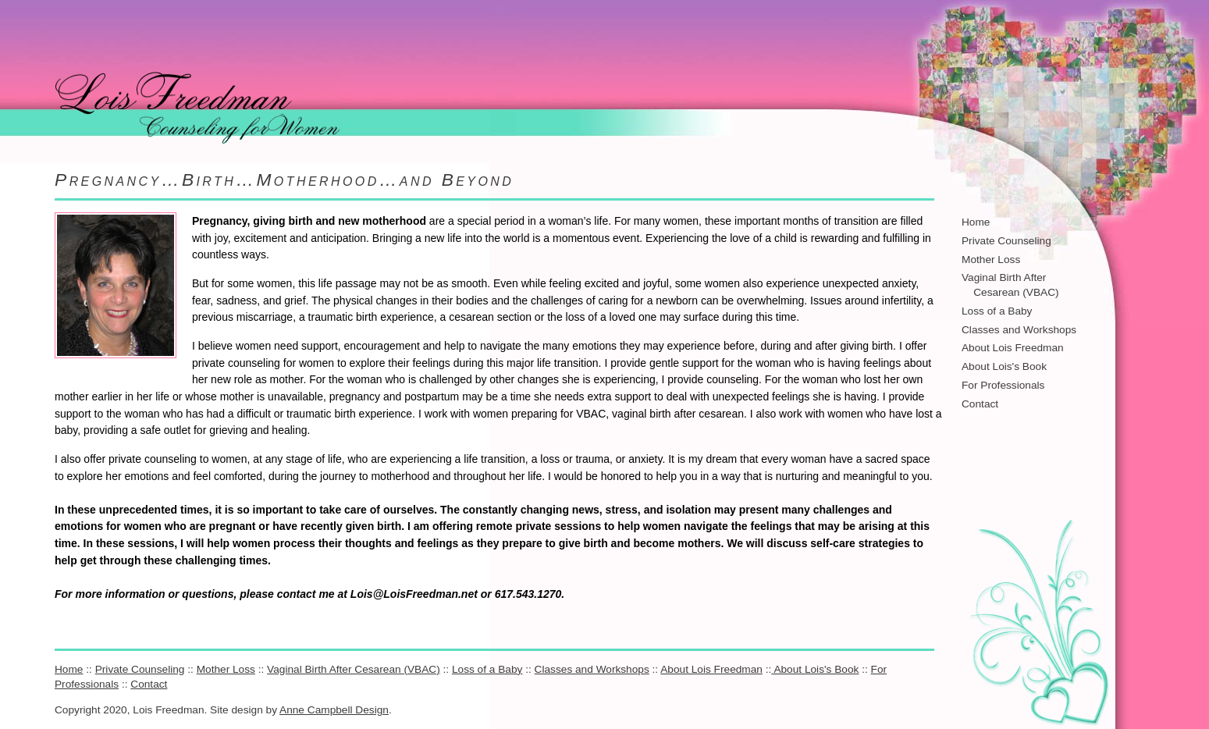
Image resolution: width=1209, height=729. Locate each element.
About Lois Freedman (1013, 348)
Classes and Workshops (1019, 330)
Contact (980, 404)
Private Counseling (1006, 241)
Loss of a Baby (997, 311)
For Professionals (1003, 385)
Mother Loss (991, 259)
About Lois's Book (1004, 366)
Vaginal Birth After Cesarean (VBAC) (353, 669)
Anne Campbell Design (334, 710)
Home (976, 222)
